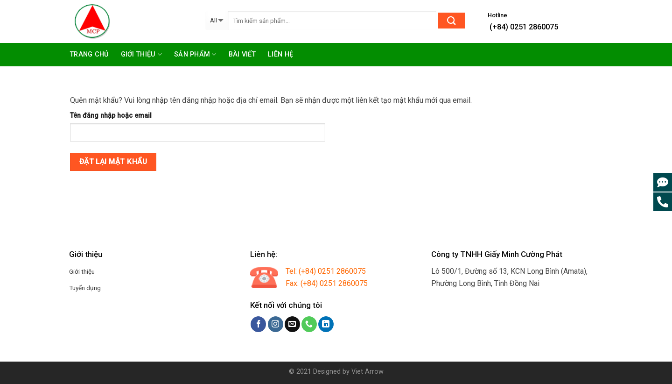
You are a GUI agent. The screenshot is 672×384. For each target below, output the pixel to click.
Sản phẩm (195, 54)
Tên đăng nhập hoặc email (111, 116)
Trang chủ (89, 54)
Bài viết (242, 54)
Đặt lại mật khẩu (113, 161)
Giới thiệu (141, 54)
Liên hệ (280, 54)
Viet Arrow (367, 372)
